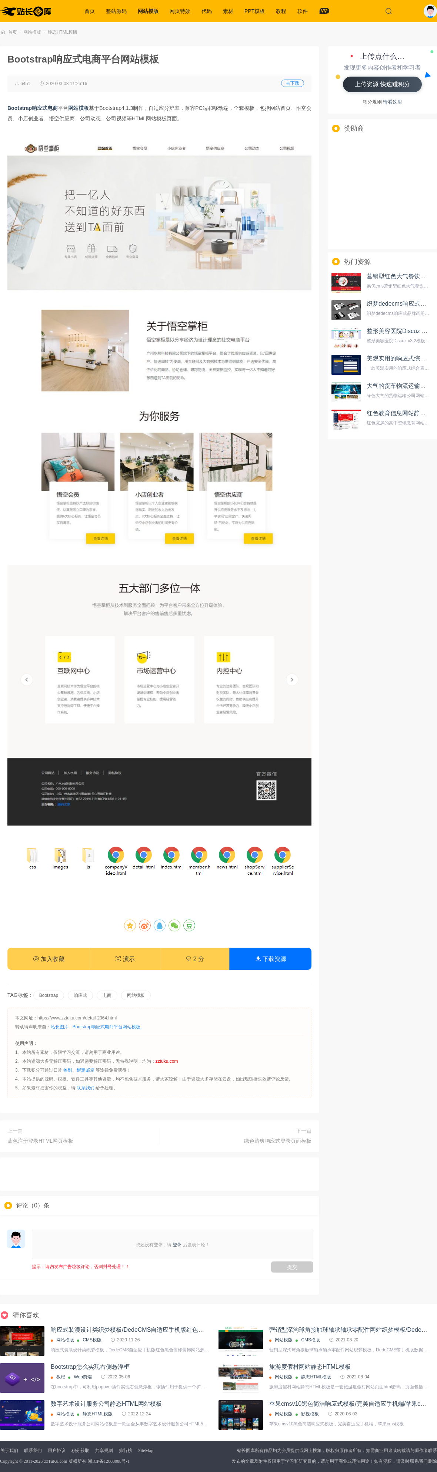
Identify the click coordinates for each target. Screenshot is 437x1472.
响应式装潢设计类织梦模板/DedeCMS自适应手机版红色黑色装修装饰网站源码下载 (160, 1330)
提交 (292, 1267)
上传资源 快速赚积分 (382, 84)
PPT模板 (254, 11)
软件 (302, 11)
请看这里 (392, 102)
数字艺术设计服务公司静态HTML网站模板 (106, 1404)
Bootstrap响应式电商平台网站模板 (106, 1026)
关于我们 (9, 1450)
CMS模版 (92, 1339)
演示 (124, 959)
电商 (107, 995)
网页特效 (180, 11)
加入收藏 (48, 959)
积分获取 (80, 1450)
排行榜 (125, 1450)
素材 (228, 11)
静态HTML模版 (63, 32)
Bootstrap (48, 995)
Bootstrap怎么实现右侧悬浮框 (90, 1367)
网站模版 (148, 11)
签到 (67, 1070)
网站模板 (136, 995)
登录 (177, 1244)
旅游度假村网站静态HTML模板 (310, 1367)
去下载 (292, 83)
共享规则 (104, 1450)
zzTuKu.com (55, 1461)
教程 (281, 11)
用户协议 (57, 1450)
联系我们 (85, 1087)
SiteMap (145, 1450)
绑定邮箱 (85, 1070)
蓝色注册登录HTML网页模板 (40, 1141)
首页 (89, 11)
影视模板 (310, 1413)
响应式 (80, 995)
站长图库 (60, 1026)
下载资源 (270, 959)
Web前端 (82, 1376)
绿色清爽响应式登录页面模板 (277, 1141)
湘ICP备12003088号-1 (109, 1461)
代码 (206, 11)
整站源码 (116, 11)
